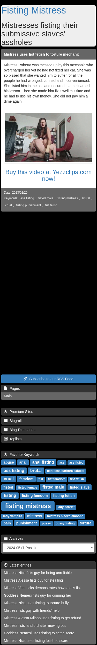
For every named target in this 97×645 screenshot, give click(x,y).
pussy (46, 523)
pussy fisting (65, 523)
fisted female (27, 487)
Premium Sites (18, 412)
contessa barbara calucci (65, 471)
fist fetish (51, 205)
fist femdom (56, 479)
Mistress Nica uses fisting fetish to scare (36, 641)
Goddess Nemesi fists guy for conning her (37, 595)
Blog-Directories (19, 430)
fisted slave (79, 487)
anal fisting (43, 462)
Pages (12, 388)
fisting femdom (35, 495)
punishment (26, 523)
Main (8, 396)
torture (85, 523)
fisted (8, 487)
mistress (34, 516)
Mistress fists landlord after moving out (35, 625)
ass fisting (27, 198)
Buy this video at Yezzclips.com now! (48, 175)
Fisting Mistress (33, 10)
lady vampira (12, 516)
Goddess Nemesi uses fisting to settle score (39, 633)
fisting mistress (67, 198)
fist (41, 479)
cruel (8, 205)
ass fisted (76, 462)
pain (7, 523)
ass (62, 462)
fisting (10, 495)
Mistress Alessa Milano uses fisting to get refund (42, 618)
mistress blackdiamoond (65, 516)
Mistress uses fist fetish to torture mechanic (42, 54)
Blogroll (12, 421)
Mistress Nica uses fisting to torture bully (36, 603)
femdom (26, 479)
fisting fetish (63, 495)
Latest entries (17, 565)
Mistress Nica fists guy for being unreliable (38, 573)
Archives (13, 538)
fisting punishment (28, 205)
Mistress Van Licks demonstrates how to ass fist (42, 588)
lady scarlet (65, 507)
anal (23, 462)
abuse (8, 462)
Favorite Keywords (22, 454)
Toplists (12, 439)
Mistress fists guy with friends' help (31, 610)
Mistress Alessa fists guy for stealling (33, 580)
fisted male (45, 198)
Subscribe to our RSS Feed (48, 379)
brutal (86, 198)
